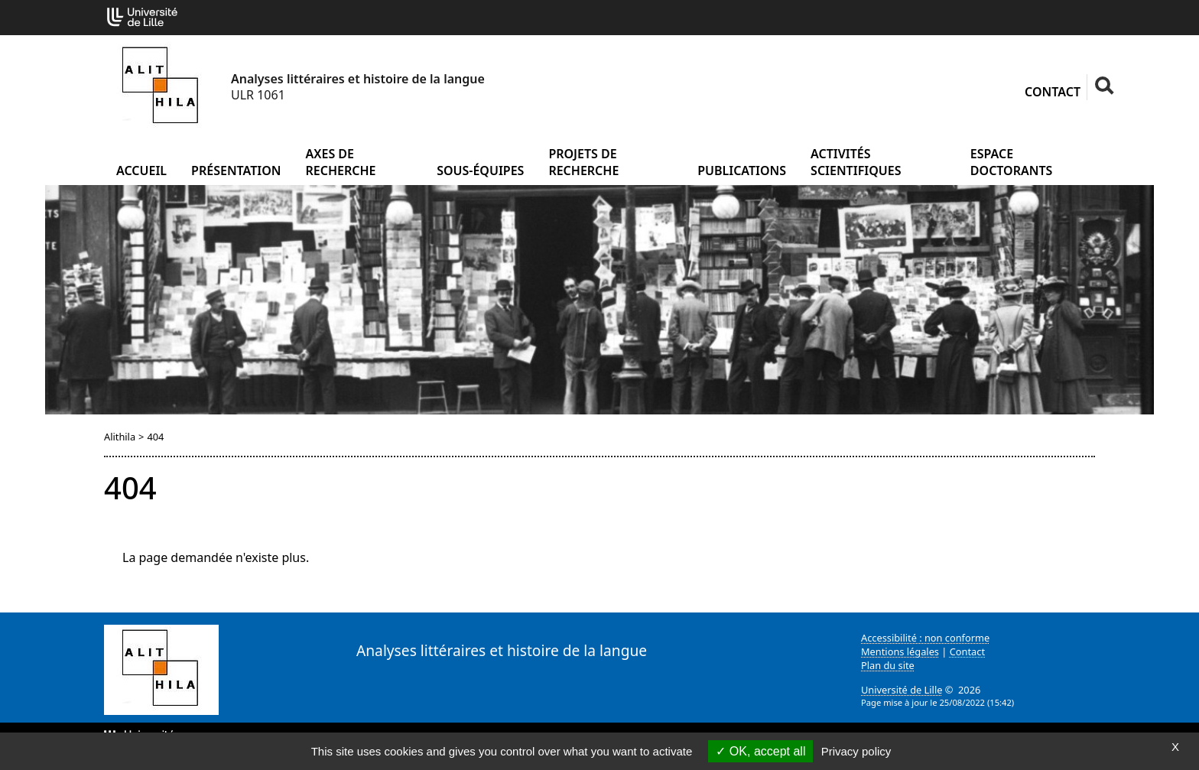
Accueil (141, 170)
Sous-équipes (480, 170)
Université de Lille (901, 690)
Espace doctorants (1011, 162)
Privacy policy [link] (856, 751)
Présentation (236, 170)
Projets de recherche (583, 162)
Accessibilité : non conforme (925, 638)
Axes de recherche (341, 162)
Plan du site (888, 665)
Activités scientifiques (856, 162)
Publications (741, 170)
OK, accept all (760, 751)
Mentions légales (900, 651)
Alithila (119, 436)
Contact (1052, 91)
